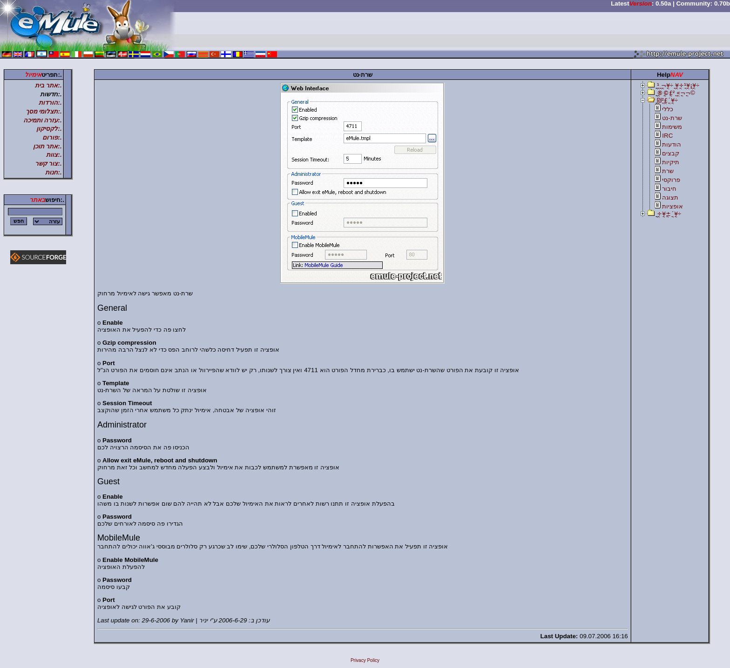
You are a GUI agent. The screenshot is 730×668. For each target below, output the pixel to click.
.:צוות (53, 154)
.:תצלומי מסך (44, 111)
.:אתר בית (48, 85)
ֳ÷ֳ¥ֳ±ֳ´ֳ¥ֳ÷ (669, 213)
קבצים (670, 153)
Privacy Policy (365, 660)
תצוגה (670, 197)
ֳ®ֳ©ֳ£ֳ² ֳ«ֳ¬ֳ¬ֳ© (676, 92)
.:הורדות (50, 102)
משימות (672, 126)
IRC (667, 135)
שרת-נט (672, 117)
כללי (667, 109)
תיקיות (670, 162)
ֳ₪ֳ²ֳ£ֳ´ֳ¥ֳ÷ (667, 100)
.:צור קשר (48, 163)
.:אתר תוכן (47, 146)
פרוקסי (671, 179)
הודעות (671, 144)
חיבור (669, 188)
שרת (668, 170)
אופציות (672, 206)
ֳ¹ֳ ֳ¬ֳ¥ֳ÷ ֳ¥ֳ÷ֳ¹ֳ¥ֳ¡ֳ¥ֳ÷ (678, 85)
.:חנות (53, 172)
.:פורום (51, 137)
